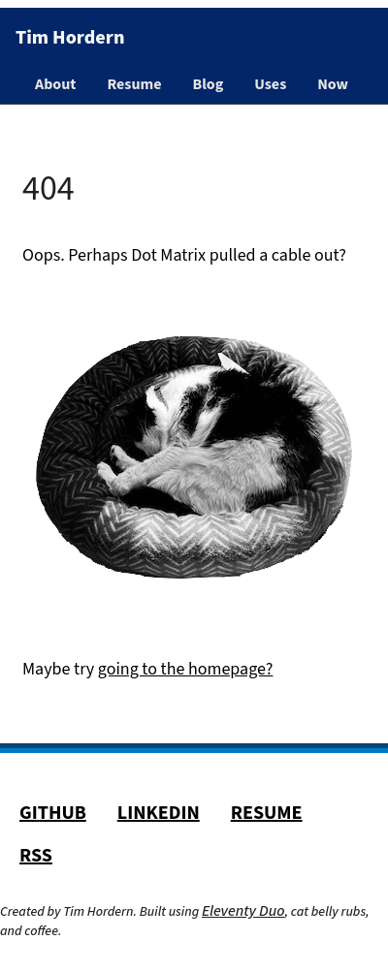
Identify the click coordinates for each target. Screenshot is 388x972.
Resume (134, 84)
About (55, 84)
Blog (208, 84)
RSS (35, 855)
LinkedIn (158, 813)
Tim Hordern (70, 37)
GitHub (52, 813)
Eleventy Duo (243, 911)
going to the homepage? (186, 669)
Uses (270, 84)
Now (332, 84)
